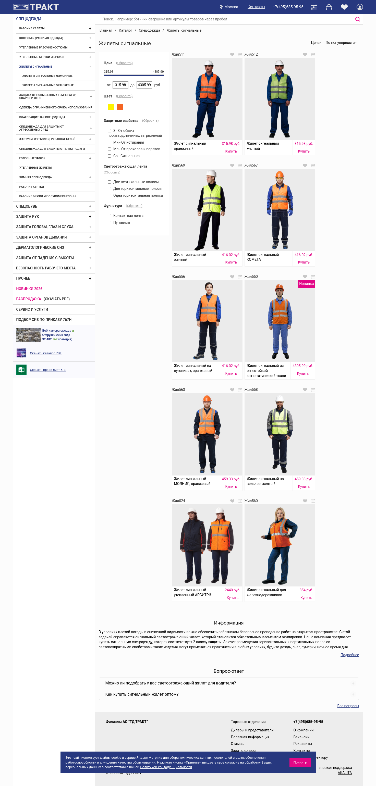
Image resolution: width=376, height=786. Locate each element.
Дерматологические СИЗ (40, 247)
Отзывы (238, 744)
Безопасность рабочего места (46, 268)
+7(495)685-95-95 (288, 7)
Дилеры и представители (252, 730)
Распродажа (28, 299)
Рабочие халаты (32, 28)
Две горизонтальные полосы (135, 188)
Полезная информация (250, 737)
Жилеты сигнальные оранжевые (48, 85)
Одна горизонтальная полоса (135, 195)
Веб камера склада (56, 330)
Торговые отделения (248, 722)
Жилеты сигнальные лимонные (47, 76)
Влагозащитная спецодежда (42, 117)
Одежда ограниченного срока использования (55, 107)
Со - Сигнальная (124, 156)
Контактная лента (126, 216)
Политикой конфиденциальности (166, 767)
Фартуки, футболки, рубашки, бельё (47, 139)
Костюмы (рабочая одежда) (41, 38)
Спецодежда (29, 19)
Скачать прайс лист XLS (48, 370)
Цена (315, 43)
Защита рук (27, 217)
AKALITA (345, 773)
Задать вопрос (243, 750)
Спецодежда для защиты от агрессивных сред (41, 128)
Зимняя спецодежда (35, 177)
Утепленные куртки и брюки (41, 57)
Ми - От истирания (126, 142)
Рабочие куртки (31, 187)
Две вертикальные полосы (133, 182)
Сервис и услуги (32, 309)
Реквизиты (303, 744)
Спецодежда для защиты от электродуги (52, 149)
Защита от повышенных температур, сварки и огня (47, 96)
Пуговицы (119, 222)
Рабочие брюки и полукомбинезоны (47, 196)
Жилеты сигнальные (35, 66)
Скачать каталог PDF (46, 353)
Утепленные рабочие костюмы (43, 47)
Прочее (23, 278)
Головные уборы (32, 158)
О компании (304, 730)
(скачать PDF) (57, 299)
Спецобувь (26, 206)
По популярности (340, 43)
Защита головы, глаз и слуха (45, 227)
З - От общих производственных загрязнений (135, 133)
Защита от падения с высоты (45, 258)
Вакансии (302, 737)
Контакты (256, 7)
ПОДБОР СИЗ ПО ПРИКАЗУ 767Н (44, 320)
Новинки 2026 (29, 289)
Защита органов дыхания (41, 237)
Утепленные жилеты (35, 167)
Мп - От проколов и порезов (134, 149)
